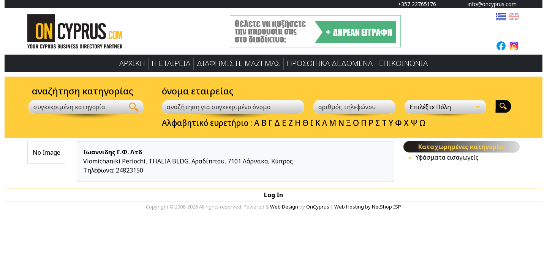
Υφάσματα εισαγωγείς (447, 157)
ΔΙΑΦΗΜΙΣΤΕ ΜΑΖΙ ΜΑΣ (238, 63)
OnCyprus (317, 206)
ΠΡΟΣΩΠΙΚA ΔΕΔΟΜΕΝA (330, 63)
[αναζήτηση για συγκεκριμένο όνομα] (233, 107)
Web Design (284, 206)
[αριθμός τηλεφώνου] (354, 107)
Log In (273, 195)
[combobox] (76, 107)
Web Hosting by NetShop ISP (367, 206)
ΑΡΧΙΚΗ (132, 63)
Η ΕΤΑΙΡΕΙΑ (171, 63)
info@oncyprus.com (488, 4)
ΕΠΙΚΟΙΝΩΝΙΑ (403, 63)
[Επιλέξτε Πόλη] (446, 107)
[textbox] (72, 106)
